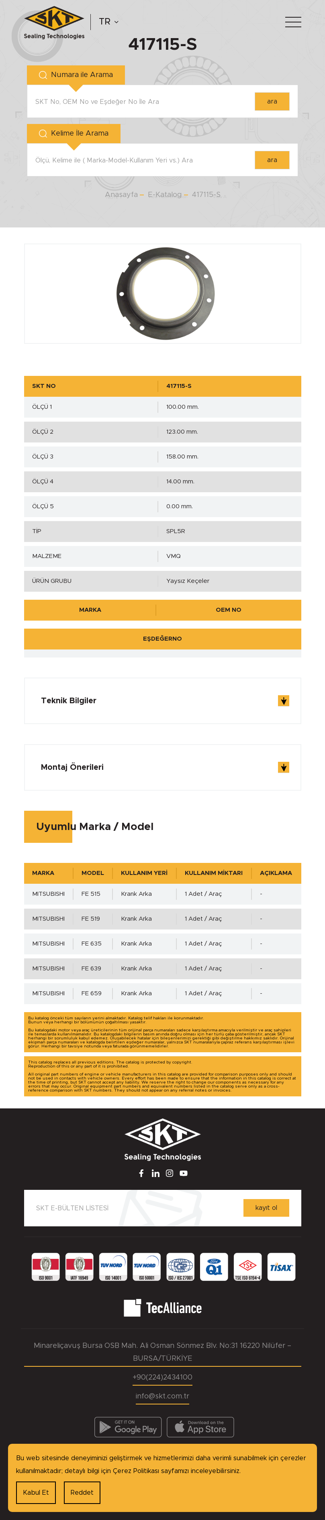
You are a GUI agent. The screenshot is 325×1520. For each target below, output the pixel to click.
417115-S (206, 195)
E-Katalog (165, 195)
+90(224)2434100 (162, 1377)
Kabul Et (36, 1493)
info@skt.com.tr (162, 1396)
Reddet (82, 1493)
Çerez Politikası (136, 1471)
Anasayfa (121, 195)
